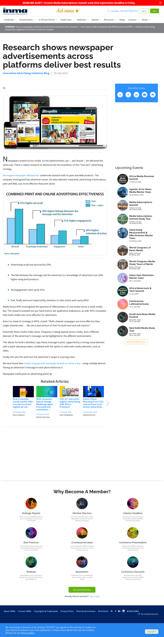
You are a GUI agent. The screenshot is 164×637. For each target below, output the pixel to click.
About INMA (9, 612)
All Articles (103, 612)
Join (155, 11)
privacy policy (27, 632)
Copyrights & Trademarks (46, 612)
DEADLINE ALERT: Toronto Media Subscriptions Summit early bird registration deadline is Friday (79, 2)
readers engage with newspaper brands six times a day (52, 364)
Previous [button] (7, 404)
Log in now (94, 597)
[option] (23, 403)
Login (143, 11)
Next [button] (107, 404)
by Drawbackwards (149, 615)
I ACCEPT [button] (151, 631)
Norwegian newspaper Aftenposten (21, 176)
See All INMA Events (136, 343)
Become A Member (82, 590)
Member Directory (129, 11)
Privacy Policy (67, 612)
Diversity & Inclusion (85, 612)
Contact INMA (24, 612)
